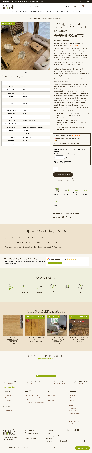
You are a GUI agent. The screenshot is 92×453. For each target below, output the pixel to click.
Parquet (15, 11)
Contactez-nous (72, 213)
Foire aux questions (32, 433)
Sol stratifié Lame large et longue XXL (34, 398)
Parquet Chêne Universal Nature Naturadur (57, 339)
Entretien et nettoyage (74, 413)
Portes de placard (52, 436)
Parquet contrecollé (42, 18)
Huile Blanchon (73, 408)
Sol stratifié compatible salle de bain (35, 402)
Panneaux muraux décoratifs (56, 441)
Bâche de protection (74, 421)
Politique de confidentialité (60, 447)
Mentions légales (46, 447)
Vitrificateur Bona (73, 410)
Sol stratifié (24, 11)
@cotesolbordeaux (46, 358)
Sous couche (72, 395)
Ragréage (71, 400)
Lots (73, 11)
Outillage (71, 418)
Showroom (50, 430)
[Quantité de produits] (55, 169)
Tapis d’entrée (72, 424)
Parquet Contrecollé (10, 395)
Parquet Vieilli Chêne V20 (35, 338)
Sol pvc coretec (51, 395)
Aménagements (65, 11)
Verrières (49, 438)
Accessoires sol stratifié (32, 405)
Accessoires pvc (52, 400)
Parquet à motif (9, 400)
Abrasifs (71, 416)
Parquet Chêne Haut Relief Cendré (79, 338)
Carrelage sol (8, 410)
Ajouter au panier (63, 174)
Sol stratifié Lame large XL (32, 395)
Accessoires (53, 11)
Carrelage (44, 11)
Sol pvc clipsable (52, 397)
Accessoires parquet (10, 403)
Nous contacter (30, 436)
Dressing (49, 433)
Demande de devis (31, 438)
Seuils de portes (73, 403)
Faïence (7, 413)
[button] (63, 180)
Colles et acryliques (74, 397)
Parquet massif (9, 397)
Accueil (30, 18)
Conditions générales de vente (32, 447)
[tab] (46, 237)
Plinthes (71, 405)
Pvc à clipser (34, 11)
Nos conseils (29, 430)
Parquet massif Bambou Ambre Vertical (13, 339)
